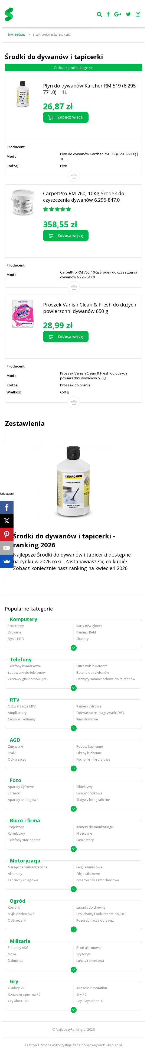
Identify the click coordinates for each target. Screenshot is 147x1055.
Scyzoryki (83, 954)
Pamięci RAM (86, 632)
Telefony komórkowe (24, 666)
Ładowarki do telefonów (27, 672)
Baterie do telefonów (92, 672)
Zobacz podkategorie (73, 67)
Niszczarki (84, 833)
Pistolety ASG (18, 947)
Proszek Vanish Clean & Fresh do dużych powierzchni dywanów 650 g (89, 307)
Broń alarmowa (88, 947)
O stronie (32, 1045)
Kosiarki (14, 907)
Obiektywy (84, 786)
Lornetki (14, 793)
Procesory (16, 625)
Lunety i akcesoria (90, 960)
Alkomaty (15, 873)
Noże (12, 954)
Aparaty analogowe (23, 799)
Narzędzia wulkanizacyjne (27, 867)
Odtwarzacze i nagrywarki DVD (100, 712)
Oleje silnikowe (88, 873)
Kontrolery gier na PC (24, 994)
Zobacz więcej (66, 117)
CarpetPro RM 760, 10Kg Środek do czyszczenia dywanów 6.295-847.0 (83, 196)
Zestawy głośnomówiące (27, 679)
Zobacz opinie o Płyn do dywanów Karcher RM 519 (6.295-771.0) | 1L (91, 130)
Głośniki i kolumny (21, 719)
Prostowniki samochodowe (97, 880)
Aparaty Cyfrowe (21, 786)
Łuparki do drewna (91, 907)
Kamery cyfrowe (88, 706)
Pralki (12, 753)
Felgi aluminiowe (89, 867)
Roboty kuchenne (89, 746)
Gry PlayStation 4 (89, 1001)
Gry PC (81, 994)
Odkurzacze (17, 759)
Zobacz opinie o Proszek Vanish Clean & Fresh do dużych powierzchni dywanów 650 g (85, 349)
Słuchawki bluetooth (91, 666)
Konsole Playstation (91, 988)
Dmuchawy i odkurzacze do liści (100, 914)
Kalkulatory (16, 833)
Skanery (82, 638)
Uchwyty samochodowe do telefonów (105, 679)
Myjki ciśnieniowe (21, 914)
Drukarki (14, 632)
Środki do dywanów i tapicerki (52, 34)
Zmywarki (15, 746)
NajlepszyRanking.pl (71, 1029)
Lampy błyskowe (89, 793)
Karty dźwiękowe (89, 625)
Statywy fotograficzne (93, 799)
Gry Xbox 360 (18, 1001)
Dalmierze (16, 960)
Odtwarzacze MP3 (22, 706)
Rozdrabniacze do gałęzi (95, 920)
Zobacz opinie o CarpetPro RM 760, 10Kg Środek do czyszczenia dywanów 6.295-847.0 (90, 248)
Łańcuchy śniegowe (23, 880)
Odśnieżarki (17, 920)
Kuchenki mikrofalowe (93, 759)
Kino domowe (87, 719)
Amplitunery (17, 712)
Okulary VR (16, 988)
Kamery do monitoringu (94, 827)
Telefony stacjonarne (24, 840)
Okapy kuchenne (89, 753)
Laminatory (85, 840)
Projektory (16, 827)
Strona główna (16, 34)
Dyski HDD (16, 638)
